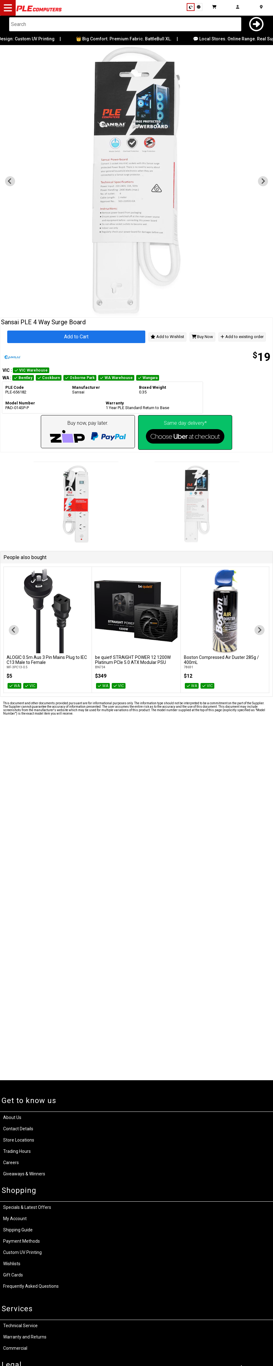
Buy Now (202, 336)
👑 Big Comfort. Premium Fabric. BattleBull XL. (129, 38)
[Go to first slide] (263, 181)
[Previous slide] (10, 181)
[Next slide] (259, 630)
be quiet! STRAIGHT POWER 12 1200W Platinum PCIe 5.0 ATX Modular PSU (133, 660)
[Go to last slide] (14, 630)
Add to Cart (76, 337)
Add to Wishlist (167, 336)
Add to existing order (242, 336)
